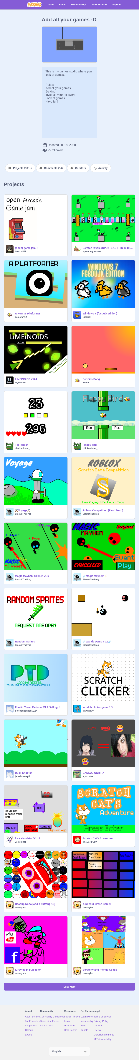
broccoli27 (20, 251)
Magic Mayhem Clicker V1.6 (32, 575)
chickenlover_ (22, 448)
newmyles (20, 907)
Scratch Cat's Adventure (98, 838)
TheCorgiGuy (90, 842)
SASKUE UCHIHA (93, 772)
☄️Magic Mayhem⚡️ (95, 575)
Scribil (86, 382)
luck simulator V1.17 (27, 838)
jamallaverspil (22, 776)
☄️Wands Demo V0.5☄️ (97, 641)
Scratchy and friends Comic (100, 969)
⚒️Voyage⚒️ (22, 510)
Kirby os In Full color (28, 969)
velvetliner (20, 842)
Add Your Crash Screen (97, 903)
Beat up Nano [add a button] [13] (35, 903)
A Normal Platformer (27, 313)
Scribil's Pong (91, 379)
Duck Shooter (23, 772)
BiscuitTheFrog (23, 514)
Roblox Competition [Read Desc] (103, 510)
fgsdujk (87, 317)
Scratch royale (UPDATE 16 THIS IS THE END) (108, 247)
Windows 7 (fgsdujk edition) (100, 313)
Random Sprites (25, 641)
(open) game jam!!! (26, 247)
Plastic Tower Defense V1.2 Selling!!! (37, 707)
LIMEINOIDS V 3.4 (26, 379)
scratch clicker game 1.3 (98, 707)
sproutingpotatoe (92, 251)
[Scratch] (34, 4)
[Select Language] (69, 1051)
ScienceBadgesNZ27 (26, 711)
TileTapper (21, 444)
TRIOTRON (88, 711)
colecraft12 (21, 317)
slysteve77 (20, 382)
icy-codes (88, 776)
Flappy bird (90, 444)
